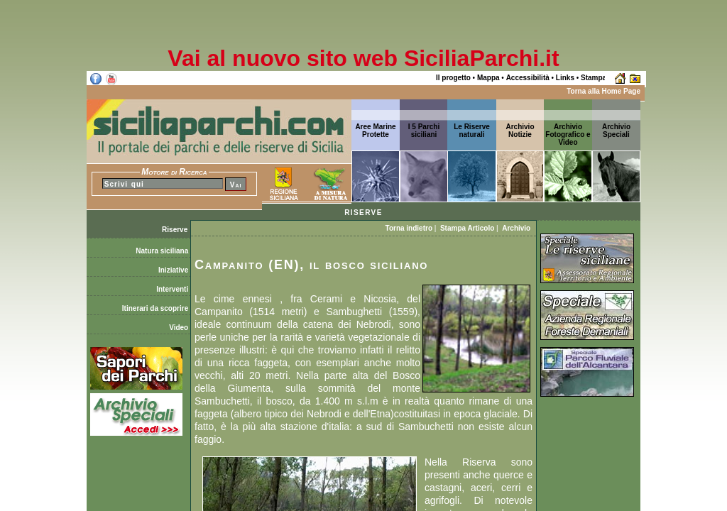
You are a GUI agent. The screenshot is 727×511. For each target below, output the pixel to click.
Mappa (488, 78)
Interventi (173, 289)
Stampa (593, 78)
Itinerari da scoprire (156, 308)
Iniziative (174, 270)
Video (179, 327)
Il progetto (453, 78)
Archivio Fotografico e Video (567, 134)
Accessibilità (528, 78)
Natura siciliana (163, 251)
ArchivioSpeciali (616, 130)
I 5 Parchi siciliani (423, 130)
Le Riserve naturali (472, 130)
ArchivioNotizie (519, 130)
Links (565, 78)
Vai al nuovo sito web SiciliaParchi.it (363, 58)
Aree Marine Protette (375, 130)
